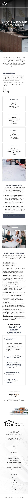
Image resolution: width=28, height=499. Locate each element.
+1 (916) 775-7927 (14, 434)
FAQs (14, 480)
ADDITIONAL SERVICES (8, 265)
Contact (14, 489)
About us (14, 482)
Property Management (14, 463)
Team (14, 487)
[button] (14, 344)
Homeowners (14, 456)
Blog (14, 484)
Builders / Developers (14, 458)
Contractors (14, 460)
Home (14, 478)
